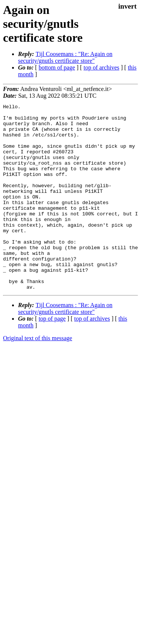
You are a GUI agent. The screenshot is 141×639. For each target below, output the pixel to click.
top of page (52, 356)
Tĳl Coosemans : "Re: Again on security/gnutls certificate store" (65, 57)
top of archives (101, 67)
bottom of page (57, 67)
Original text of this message (37, 375)
